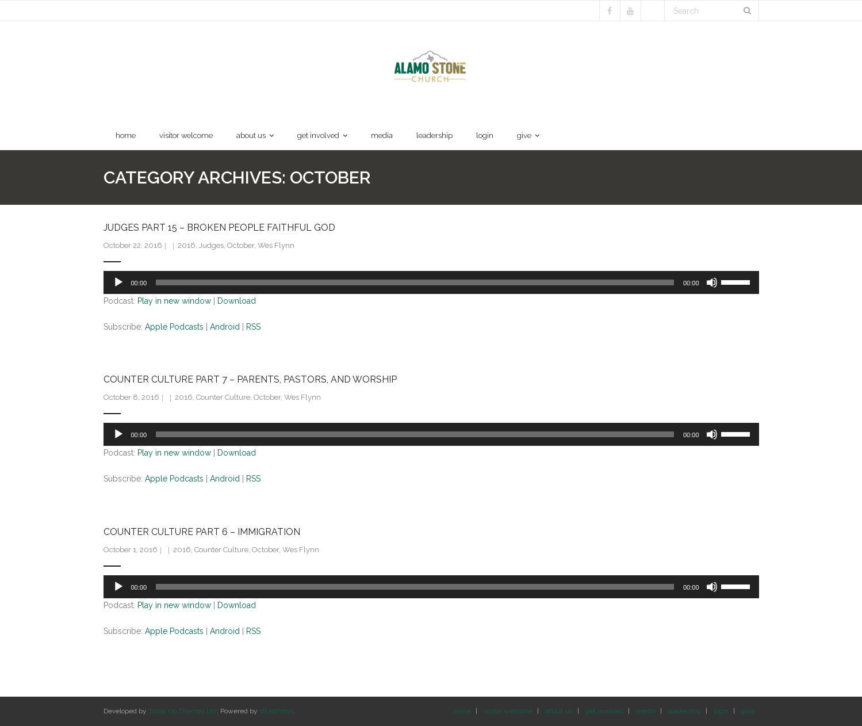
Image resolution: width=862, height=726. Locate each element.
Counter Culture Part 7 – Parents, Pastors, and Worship (250, 379)
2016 (187, 245)
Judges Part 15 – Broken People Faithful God (219, 227)
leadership (684, 711)
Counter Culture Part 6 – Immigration (202, 531)
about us (559, 711)
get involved (604, 711)
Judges (211, 245)
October (240, 245)
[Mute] (712, 282)
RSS (253, 326)
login (721, 711)
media (646, 711)
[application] (431, 282)
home (462, 711)
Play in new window (174, 300)
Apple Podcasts (174, 326)
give (747, 711)
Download (236, 300)
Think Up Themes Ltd (182, 711)
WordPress (276, 711)
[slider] (415, 282)
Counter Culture (223, 397)
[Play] (118, 282)
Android (225, 326)
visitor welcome (508, 711)
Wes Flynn (276, 245)
